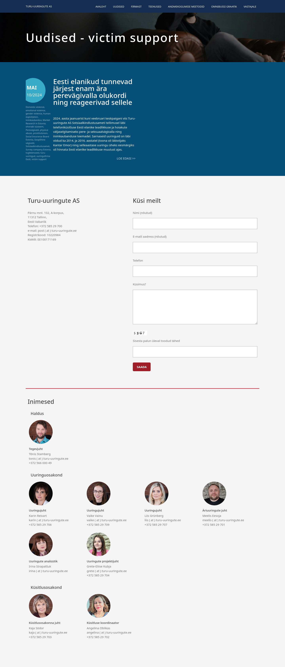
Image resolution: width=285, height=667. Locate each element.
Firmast (136, 6)
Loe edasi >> (126, 158)
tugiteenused (32, 152)
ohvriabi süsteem (34, 126)
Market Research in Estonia (38, 122)
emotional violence (35, 110)
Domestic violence (35, 106)
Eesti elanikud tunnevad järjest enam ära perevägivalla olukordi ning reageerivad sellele (93, 92)
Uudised (118, 6)
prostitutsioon (40, 133)
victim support (39, 159)
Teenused (154, 6)
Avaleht (100, 6)
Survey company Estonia (38, 149)
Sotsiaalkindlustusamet (37, 146)
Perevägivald (32, 129)
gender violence (34, 113)
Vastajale (250, 6)
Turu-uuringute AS (39, 6)
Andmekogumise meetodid (186, 6)
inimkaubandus (34, 120)
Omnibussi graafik (224, 6)
